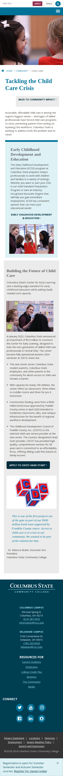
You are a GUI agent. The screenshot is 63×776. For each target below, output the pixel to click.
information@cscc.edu (31, 622)
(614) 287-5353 (31, 619)
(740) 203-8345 (31, 643)
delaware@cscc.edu (31, 647)
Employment (15, 742)
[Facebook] (19, 719)
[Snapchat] (41, 719)
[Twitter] (19, 708)
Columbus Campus (31, 607)
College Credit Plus (31, 672)
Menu (58, 9)
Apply (37, 3)
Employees (32, 667)
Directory (50, 738)
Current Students (31, 662)
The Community (31, 681)
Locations (34, 738)
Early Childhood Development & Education (31, 216)
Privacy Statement (14, 738)
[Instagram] (42, 708)
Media (31, 686)
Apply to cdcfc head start (27, 465)
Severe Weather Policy (39, 742)
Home (9, 70)
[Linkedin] (30, 719)
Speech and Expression (31, 746)
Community (22, 70)
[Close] (58, 763)
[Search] (58, 3)
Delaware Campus (31, 631)
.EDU (7, 3)
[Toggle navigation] (49, 3)
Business (31, 676)
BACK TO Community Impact (36, 99)
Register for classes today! (30, 771)
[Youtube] (31, 708)
